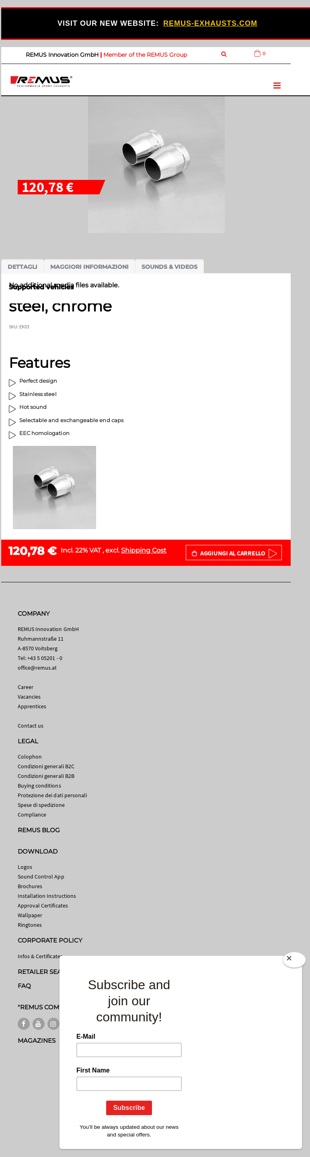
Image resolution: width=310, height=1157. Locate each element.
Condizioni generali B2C (46, 766)
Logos (25, 866)
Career (25, 687)
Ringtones (30, 924)
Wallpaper (30, 915)
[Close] (294, 960)
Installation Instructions (47, 895)
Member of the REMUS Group (145, 54)
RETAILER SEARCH (47, 972)
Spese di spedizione (41, 804)
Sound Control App (41, 876)
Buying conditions (39, 785)
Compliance (32, 814)
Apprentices (32, 706)
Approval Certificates (43, 905)
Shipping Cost (143, 550)
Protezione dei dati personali (52, 795)
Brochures (30, 886)
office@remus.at (37, 667)
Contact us (31, 725)
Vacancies (29, 696)
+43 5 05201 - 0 (44, 658)
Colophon (30, 756)
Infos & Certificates (40, 956)
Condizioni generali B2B (46, 776)
